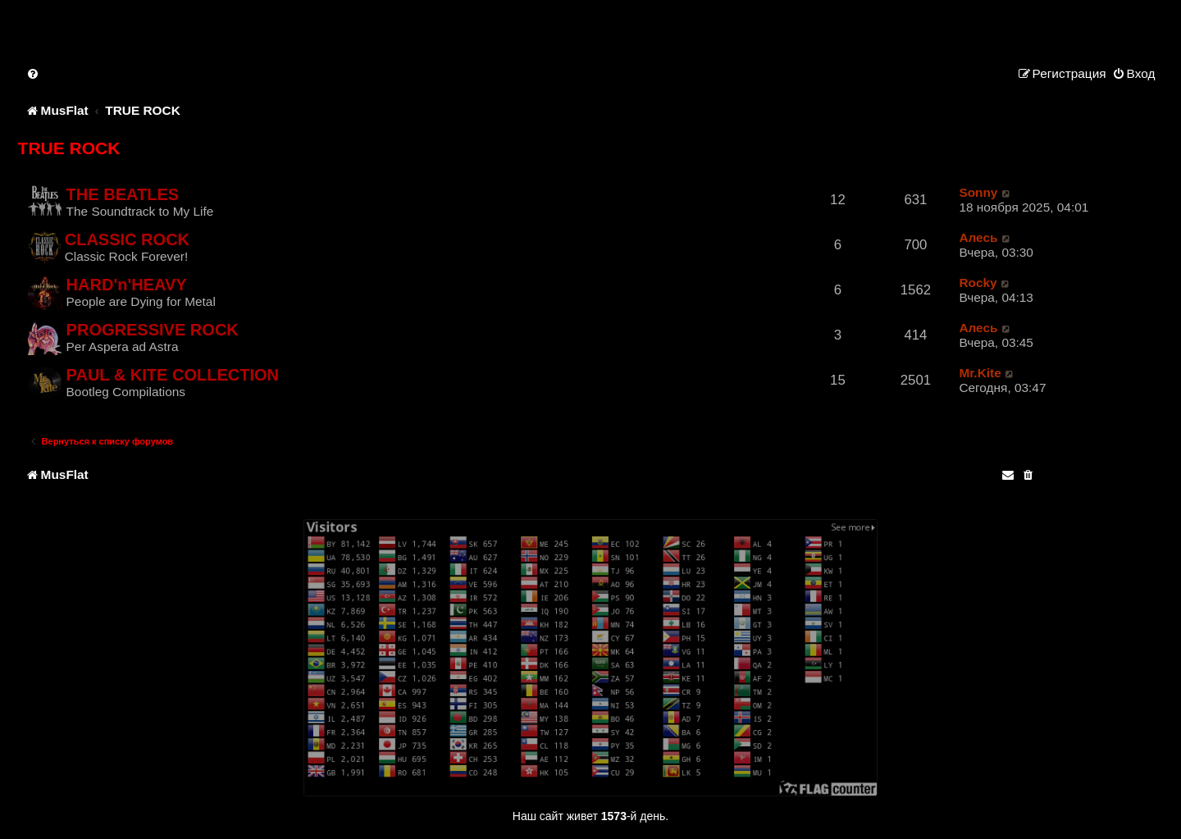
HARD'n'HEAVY (126, 285)
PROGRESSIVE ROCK (152, 330)
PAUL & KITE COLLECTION (172, 375)
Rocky (977, 283)
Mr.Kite (980, 373)
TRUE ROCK (69, 148)
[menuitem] (33, 73)
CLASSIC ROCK (127, 239)
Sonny (978, 192)
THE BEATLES (123, 194)
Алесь (978, 237)
